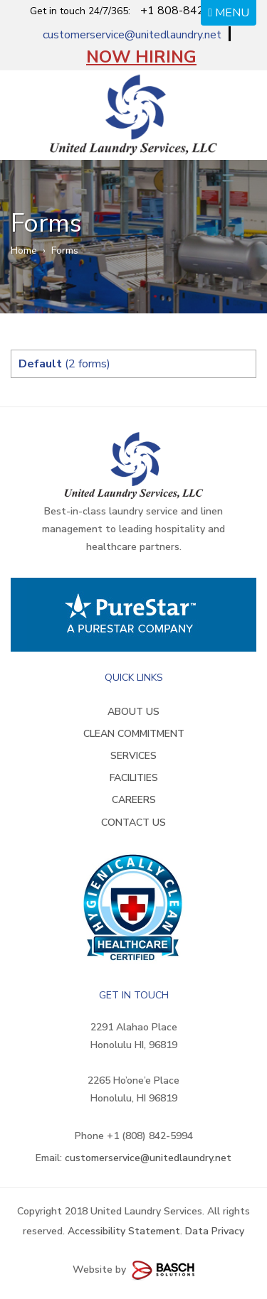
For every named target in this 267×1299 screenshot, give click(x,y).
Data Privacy (214, 1231)
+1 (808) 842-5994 (150, 1136)
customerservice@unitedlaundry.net (132, 35)
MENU (228, 13)
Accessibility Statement (124, 1231)
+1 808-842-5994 (188, 10)
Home (24, 250)
